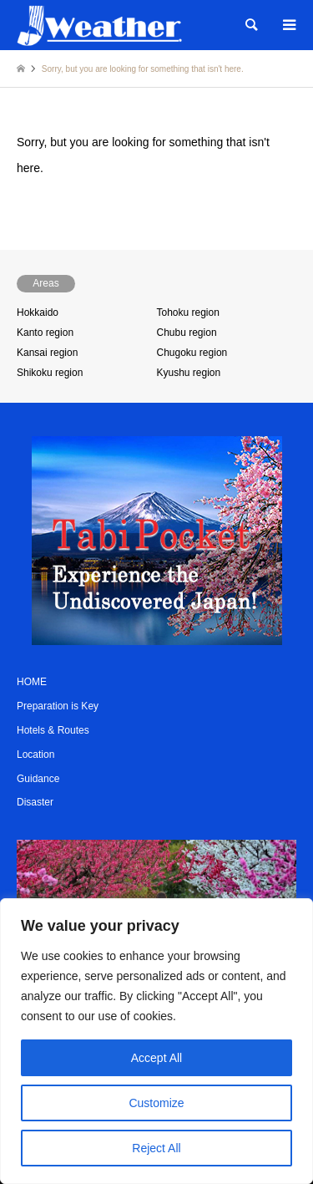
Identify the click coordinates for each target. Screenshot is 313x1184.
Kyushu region (189, 373)
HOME (32, 682)
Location (35, 754)
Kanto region (45, 332)
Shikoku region (50, 373)
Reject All (156, 1148)
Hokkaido (37, 312)
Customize (156, 1103)
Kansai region (47, 352)
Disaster (35, 802)
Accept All (156, 1058)
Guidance (38, 779)
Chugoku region (192, 352)
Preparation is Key (57, 706)
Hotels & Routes (53, 730)
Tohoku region (188, 312)
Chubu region (187, 332)
